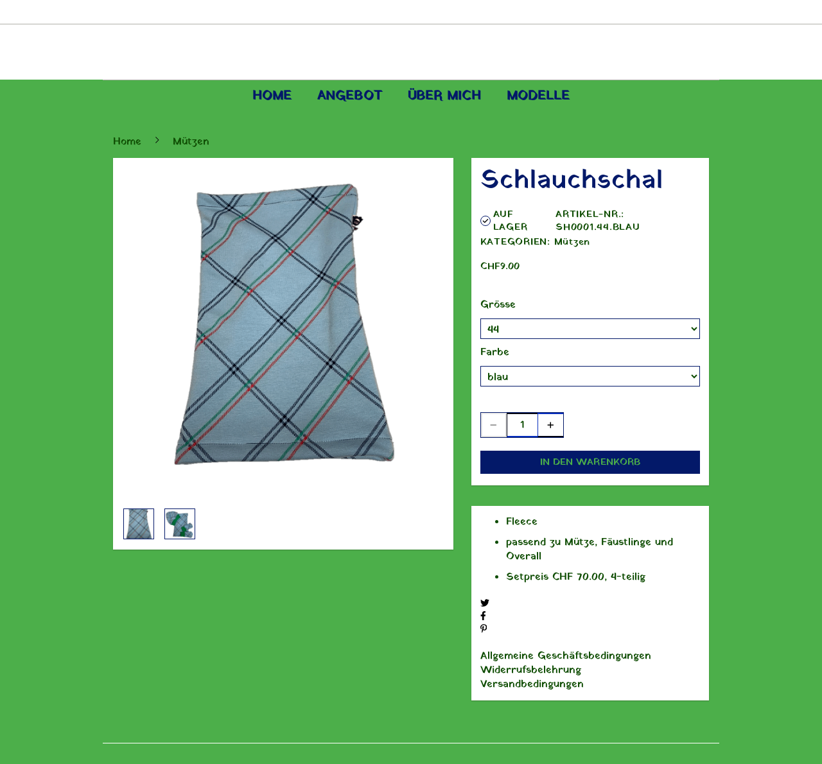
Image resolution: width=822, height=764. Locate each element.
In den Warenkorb (590, 462)
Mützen (572, 242)
